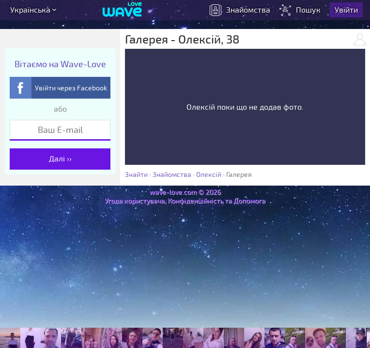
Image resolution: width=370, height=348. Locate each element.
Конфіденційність (195, 201)
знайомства (241, 12)
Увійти (347, 12)
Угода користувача (135, 201)
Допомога (249, 201)
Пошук (302, 12)
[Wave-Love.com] (122, 12)
